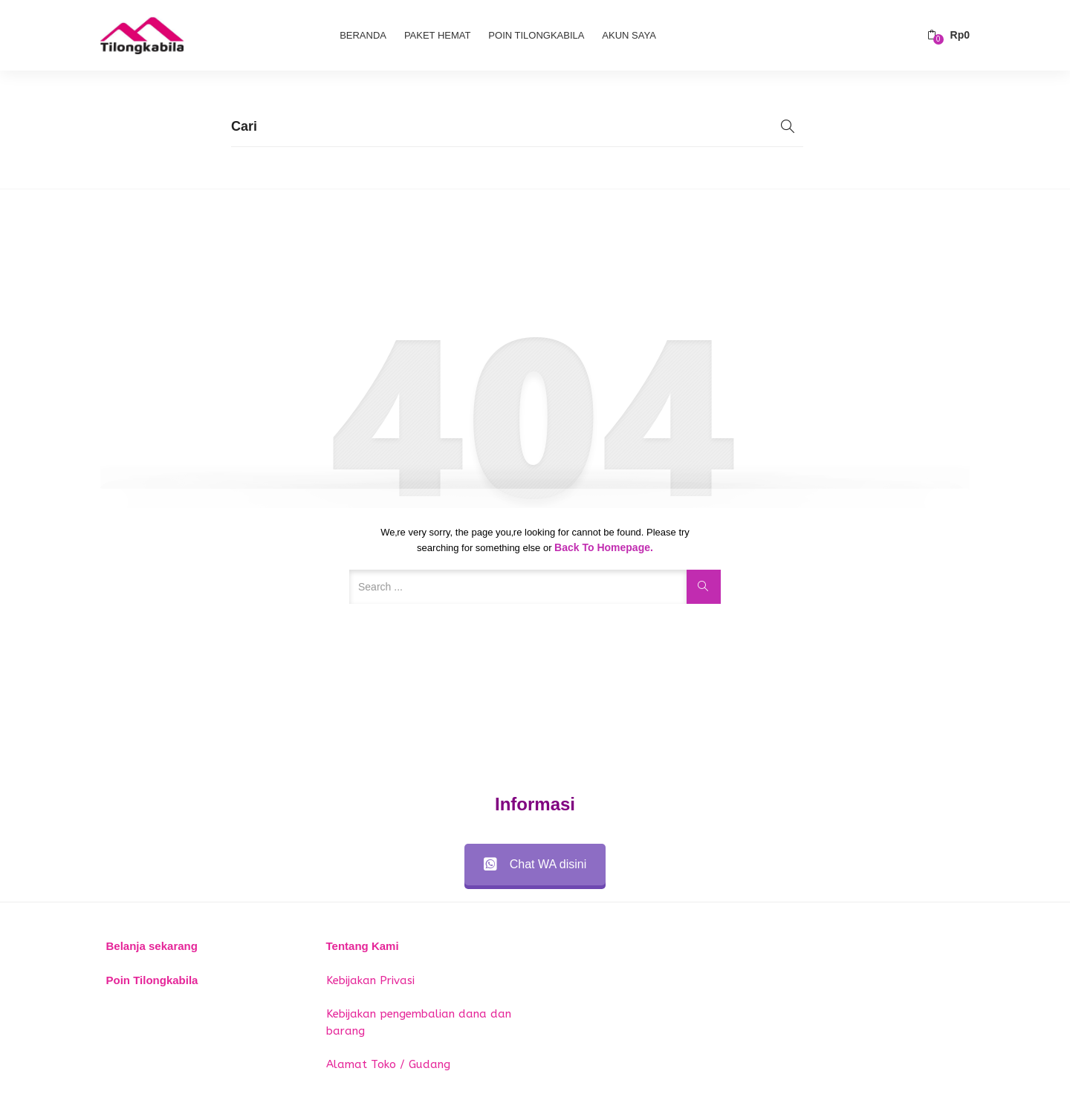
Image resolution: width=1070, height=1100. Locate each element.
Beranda (363, 35)
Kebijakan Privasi (370, 980)
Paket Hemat (437, 35)
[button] (948, 35)
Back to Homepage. (603, 547)
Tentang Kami (362, 946)
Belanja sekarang (152, 946)
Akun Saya (628, 35)
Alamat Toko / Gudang (388, 1064)
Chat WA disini (535, 864)
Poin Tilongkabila (536, 35)
